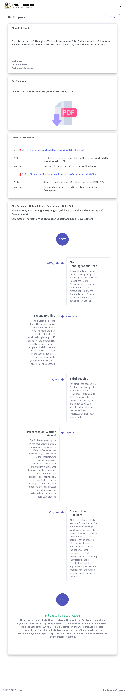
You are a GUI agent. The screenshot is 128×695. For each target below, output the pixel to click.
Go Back (112, 17)
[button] (112, 17)
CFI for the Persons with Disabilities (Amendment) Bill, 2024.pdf (53, 150)
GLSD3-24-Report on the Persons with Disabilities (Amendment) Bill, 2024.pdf (60, 174)
